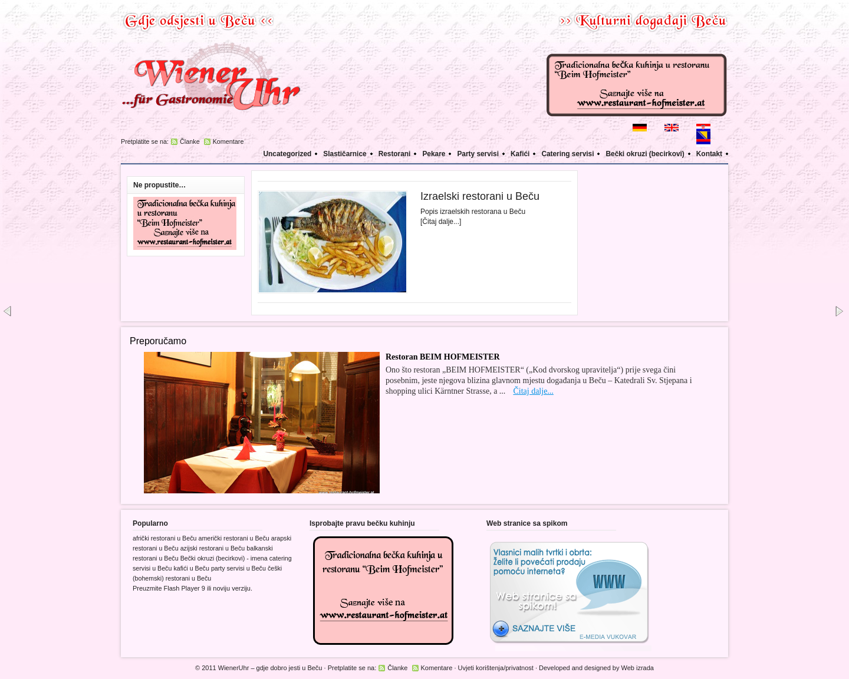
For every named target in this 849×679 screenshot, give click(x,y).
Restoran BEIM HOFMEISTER (443, 356)
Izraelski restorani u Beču (479, 196)
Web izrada (637, 667)
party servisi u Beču (238, 568)
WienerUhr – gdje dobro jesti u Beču (270, 667)
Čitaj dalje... (533, 391)
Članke (190, 141)
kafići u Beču (191, 568)
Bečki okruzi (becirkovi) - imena (224, 558)
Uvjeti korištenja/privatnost (496, 667)
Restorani (395, 154)
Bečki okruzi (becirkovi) (645, 154)
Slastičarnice (344, 154)
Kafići (520, 154)
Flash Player (182, 588)
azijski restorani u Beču (212, 548)
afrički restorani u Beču (164, 538)
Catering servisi (567, 154)
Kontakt (709, 154)
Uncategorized (288, 154)
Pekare (433, 154)
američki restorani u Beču (233, 538)
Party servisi (478, 154)
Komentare (228, 141)
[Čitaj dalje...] (440, 221)
